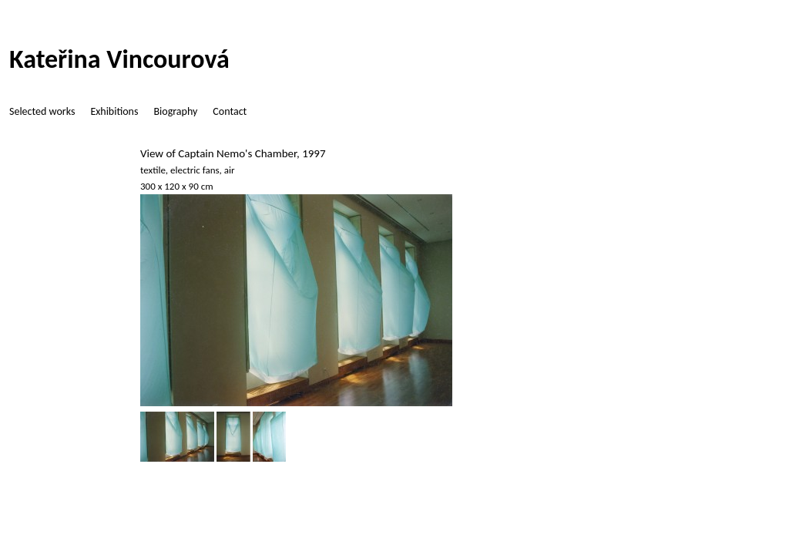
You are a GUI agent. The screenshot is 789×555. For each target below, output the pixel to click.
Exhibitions (114, 111)
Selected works (42, 111)
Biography (175, 111)
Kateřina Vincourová (119, 59)
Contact (230, 111)
